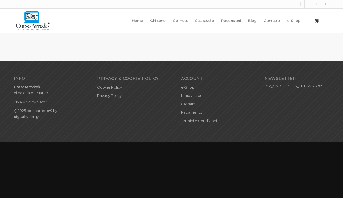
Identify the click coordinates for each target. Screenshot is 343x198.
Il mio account (193, 95)
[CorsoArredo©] (33, 21)
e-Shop (187, 87)
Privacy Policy (109, 95)
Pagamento (191, 112)
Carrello (188, 104)
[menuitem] (137, 21)
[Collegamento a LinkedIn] (325, 4)
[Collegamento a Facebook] (300, 4)
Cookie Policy (109, 87)
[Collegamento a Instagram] (309, 4)
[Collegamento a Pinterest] (317, 4)
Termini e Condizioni (199, 121)
